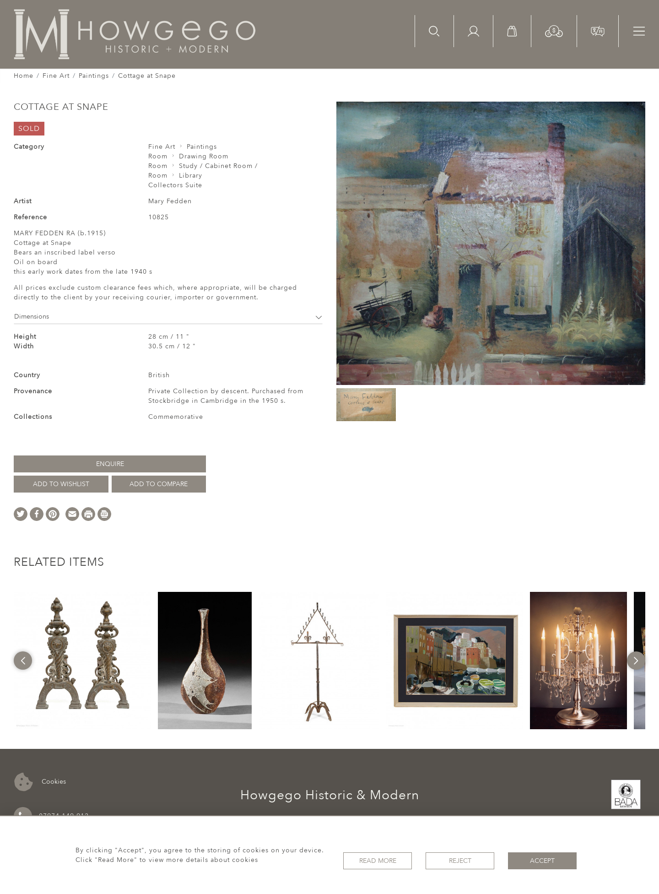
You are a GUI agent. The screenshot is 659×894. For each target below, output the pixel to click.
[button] (554, 30)
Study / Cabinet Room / (218, 166)
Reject (460, 860)
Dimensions (168, 316)
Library (190, 175)
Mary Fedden (170, 201)
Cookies (40, 782)
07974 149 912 (51, 816)
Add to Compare (159, 484)
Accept (542, 860)
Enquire (110, 464)
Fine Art (56, 75)
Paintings (94, 75)
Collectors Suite (175, 185)
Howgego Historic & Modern (329, 795)
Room (157, 156)
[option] (82, 660)
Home (23, 75)
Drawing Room (203, 156)
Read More (377, 860)
